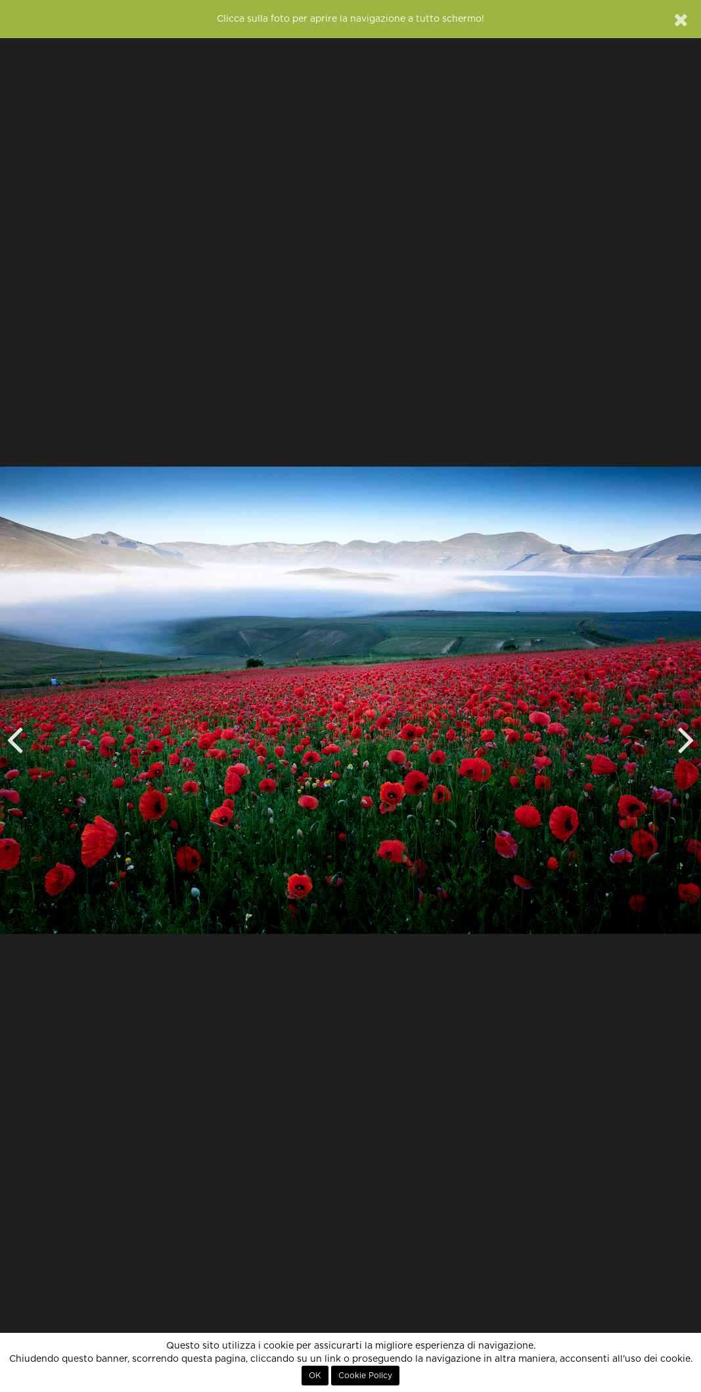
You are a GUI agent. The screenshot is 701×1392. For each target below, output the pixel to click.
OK (315, 1376)
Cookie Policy (365, 1376)
